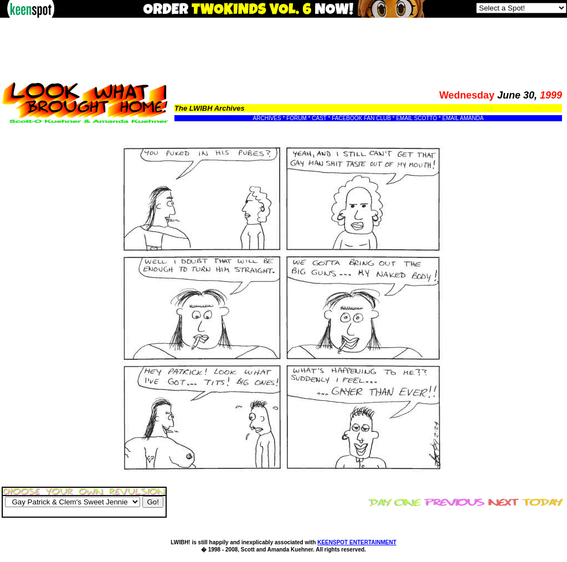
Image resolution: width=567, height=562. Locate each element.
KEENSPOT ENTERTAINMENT (356, 542)
